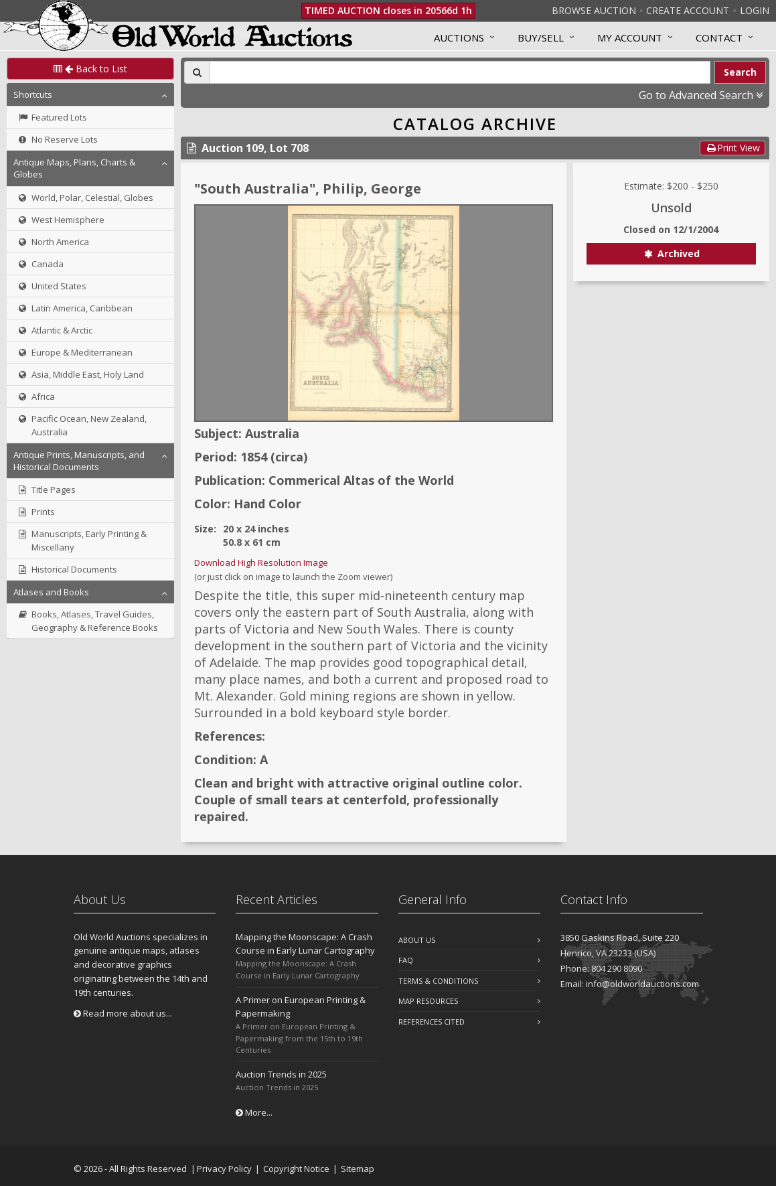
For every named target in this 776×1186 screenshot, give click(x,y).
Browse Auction (594, 10)
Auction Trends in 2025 (281, 1074)
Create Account (687, 10)
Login (754, 10)
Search (740, 72)
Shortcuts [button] (32, 94)
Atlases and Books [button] (51, 592)
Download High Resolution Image (261, 563)
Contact (719, 37)
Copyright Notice (296, 1169)
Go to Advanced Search (701, 95)
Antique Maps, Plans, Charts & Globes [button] (74, 168)
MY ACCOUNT (629, 37)
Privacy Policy (224, 1169)
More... (254, 1112)
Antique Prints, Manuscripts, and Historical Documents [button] (79, 461)
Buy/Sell (541, 37)
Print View (732, 147)
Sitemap (357, 1169)
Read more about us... (123, 1013)
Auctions (459, 37)
